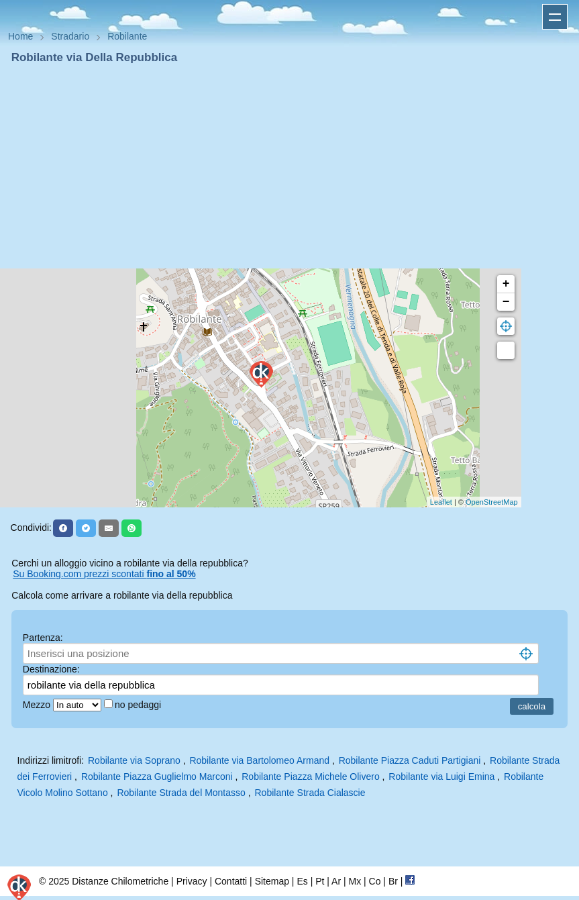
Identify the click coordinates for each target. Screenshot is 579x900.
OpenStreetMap (492, 502)
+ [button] (506, 284)
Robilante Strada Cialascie (310, 792)
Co (375, 881)
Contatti (231, 881)
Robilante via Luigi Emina (441, 776)
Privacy (191, 881)
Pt (319, 881)
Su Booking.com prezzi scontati (104, 573)
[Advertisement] (289, 166)
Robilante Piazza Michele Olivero (310, 776)
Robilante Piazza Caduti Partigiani (410, 760)
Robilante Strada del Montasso (181, 792)
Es (302, 881)
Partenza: (43, 637)
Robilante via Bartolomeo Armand (259, 760)
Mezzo (38, 704)
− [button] (506, 302)
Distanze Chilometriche (120, 881)
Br (393, 881)
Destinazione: (51, 669)
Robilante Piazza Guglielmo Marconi (157, 776)
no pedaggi (139, 704)
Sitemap (272, 881)
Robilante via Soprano (134, 760)
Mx (354, 881)
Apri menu (555, 17)
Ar (336, 881)
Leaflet (441, 502)
